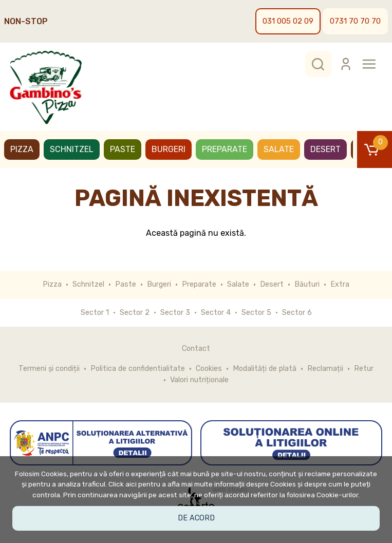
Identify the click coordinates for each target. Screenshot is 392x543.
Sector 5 (256, 312)
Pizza (21, 149)
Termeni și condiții (49, 368)
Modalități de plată (264, 368)
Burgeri (168, 149)
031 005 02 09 (288, 21)
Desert (325, 149)
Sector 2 (135, 312)
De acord (196, 518)
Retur (364, 368)
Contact (196, 348)
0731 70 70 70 (355, 21)
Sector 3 (175, 312)
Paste (122, 149)
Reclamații (325, 368)
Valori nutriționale (199, 380)
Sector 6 (297, 312)
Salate (279, 149)
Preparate (224, 149)
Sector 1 (95, 312)
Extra (339, 284)
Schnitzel (72, 149)
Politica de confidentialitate (137, 368)
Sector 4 (216, 312)
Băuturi (307, 284)
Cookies (209, 368)
